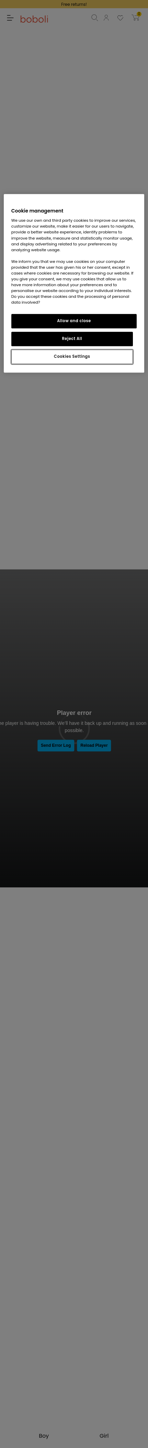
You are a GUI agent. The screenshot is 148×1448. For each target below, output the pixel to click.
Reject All (72, 338)
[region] (74, 283)
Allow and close (74, 321)
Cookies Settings (72, 356)
